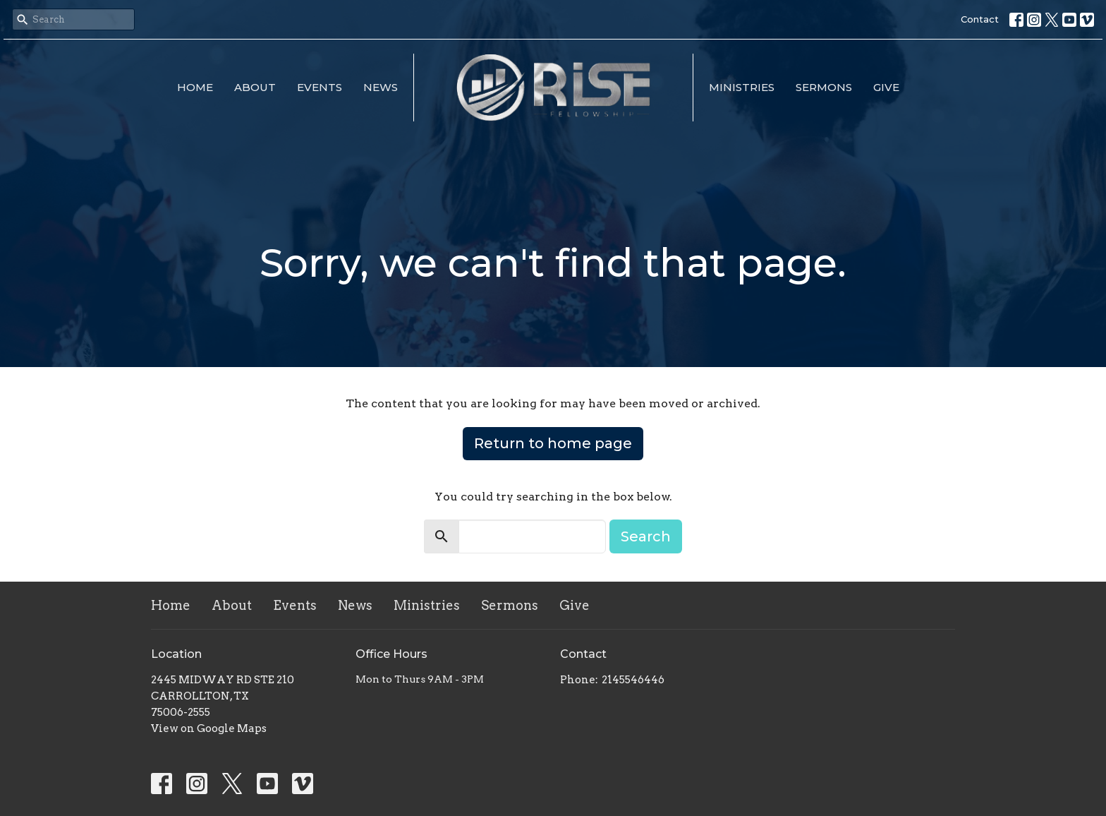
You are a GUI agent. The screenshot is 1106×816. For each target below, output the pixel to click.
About (255, 87)
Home (195, 87)
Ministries (741, 87)
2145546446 (633, 679)
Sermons (824, 87)
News (380, 87)
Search (646, 536)
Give (886, 87)
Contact (980, 19)
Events (319, 87)
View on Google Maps (209, 728)
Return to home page (553, 443)
